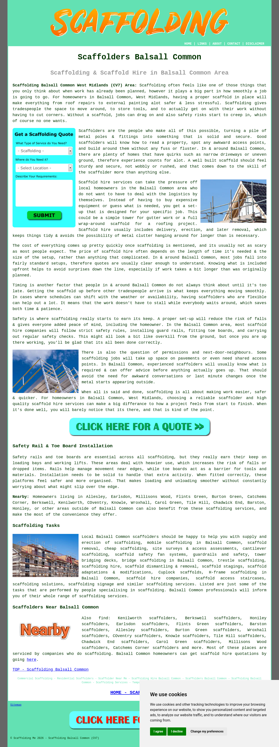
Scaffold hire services (105, 182)
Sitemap (15, 705)
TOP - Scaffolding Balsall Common (51, 669)
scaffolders (92, 143)
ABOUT (217, 44)
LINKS (202, 44)
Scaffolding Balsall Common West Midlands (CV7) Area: (75, 85)
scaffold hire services (58, 404)
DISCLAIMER (255, 44)
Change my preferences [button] (207, 731)
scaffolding (159, 584)
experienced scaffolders (174, 364)
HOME (188, 44)
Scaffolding (238, 103)
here (31, 660)
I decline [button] (177, 731)
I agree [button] (158, 731)
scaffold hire (117, 251)
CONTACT (233, 44)
